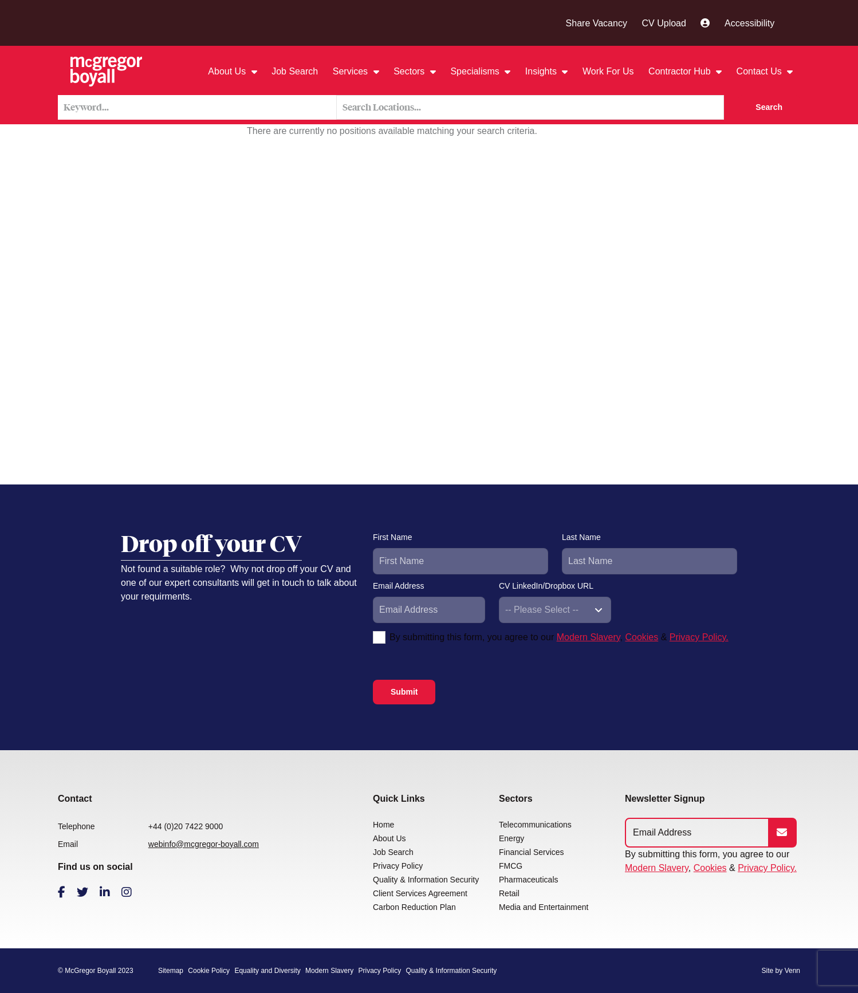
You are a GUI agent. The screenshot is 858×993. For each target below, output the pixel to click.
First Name (392, 537)
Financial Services (531, 852)
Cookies (641, 637)
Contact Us (761, 71)
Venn (792, 971)
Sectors (410, 71)
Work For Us (608, 71)
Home (383, 824)
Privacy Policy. (699, 637)
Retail (509, 893)
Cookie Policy (209, 971)
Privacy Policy (398, 865)
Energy (511, 838)
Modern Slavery (588, 637)
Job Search (294, 71)
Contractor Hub (680, 71)
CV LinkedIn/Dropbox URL (546, 585)
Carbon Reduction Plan (414, 907)
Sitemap (170, 971)
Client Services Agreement (420, 893)
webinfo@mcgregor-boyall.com (203, 844)
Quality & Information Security (426, 879)
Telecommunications (535, 824)
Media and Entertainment (543, 907)
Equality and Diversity (267, 971)
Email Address (398, 585)
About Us (228, 71)
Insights (542, 71)
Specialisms (476, 71)
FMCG (510, 865)
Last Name (581, 537)
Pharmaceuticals (528, 879)
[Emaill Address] (697, 832)
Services (352, 71)
